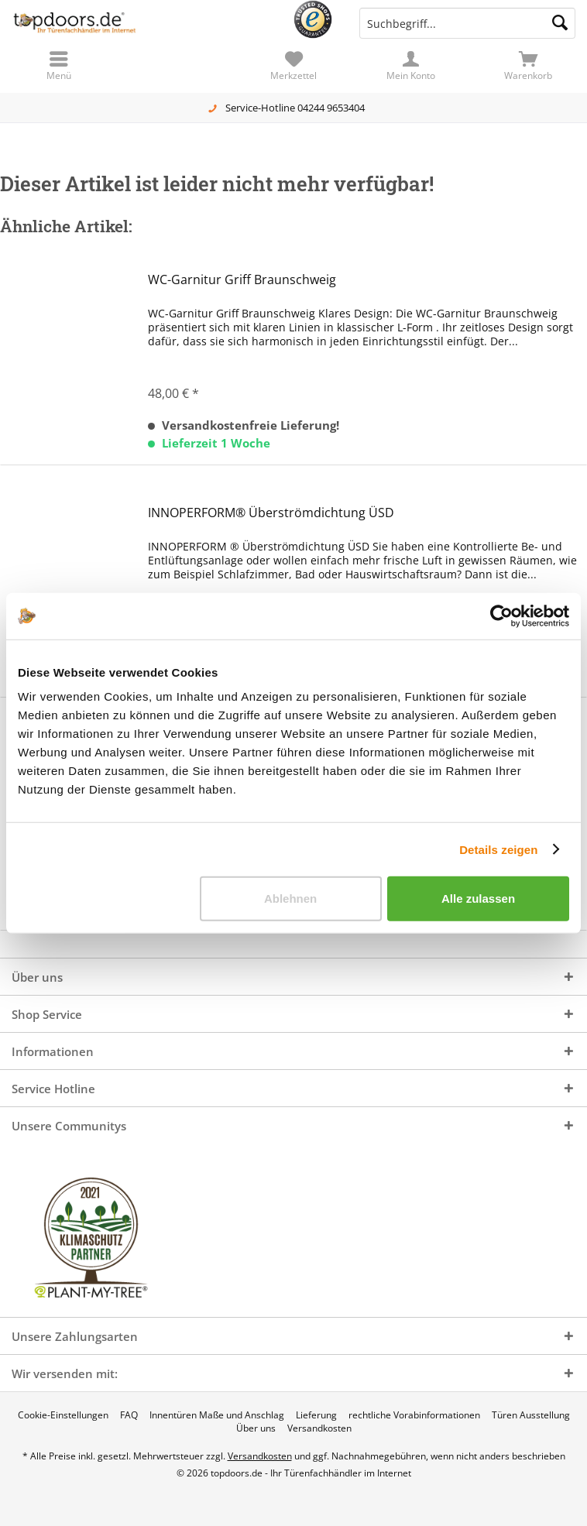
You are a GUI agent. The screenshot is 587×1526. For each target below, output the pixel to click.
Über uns (256, 1428)
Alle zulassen (478, 898)
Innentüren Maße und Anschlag (216, 1415)
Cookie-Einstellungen (63, 1415)
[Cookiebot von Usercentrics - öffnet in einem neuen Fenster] (501, 615)
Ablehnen (290, 898)
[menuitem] (528, 66)
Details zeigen (498, 849)
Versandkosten (319, 1428)
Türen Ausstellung (531, 1415)
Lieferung (316, 1415)
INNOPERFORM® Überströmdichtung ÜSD (271, 513)
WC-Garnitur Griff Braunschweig (242, 280)
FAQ (129, 1415)
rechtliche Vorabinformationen (414, 1415)
